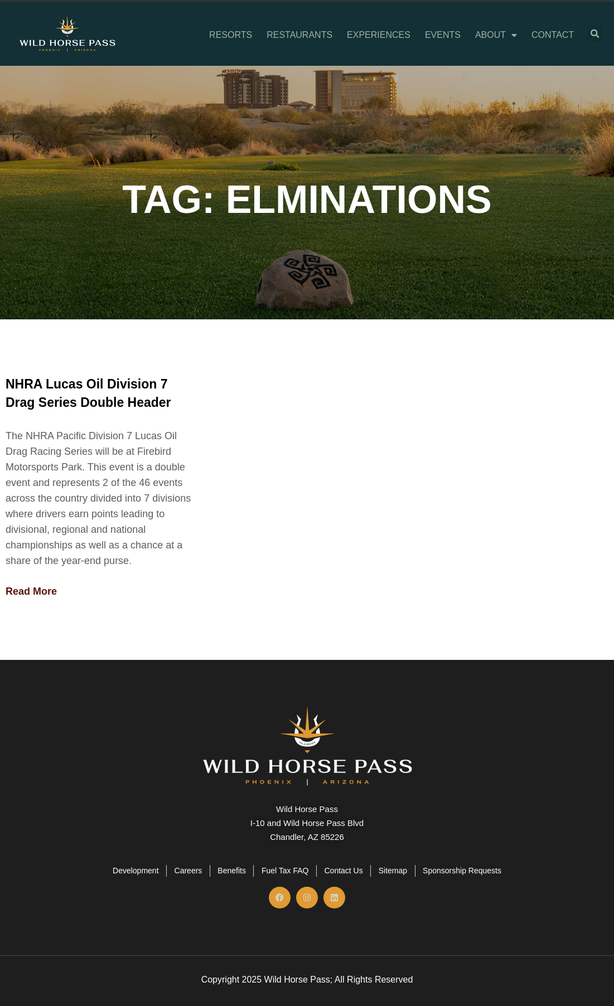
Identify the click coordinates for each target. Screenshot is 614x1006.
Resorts (230, 35)
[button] (594, 34)
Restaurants (299, 35)
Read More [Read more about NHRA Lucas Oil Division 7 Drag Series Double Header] (31, 591)
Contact (552, 35)
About (496, 35)
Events (443, 35)
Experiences (378, 35)
